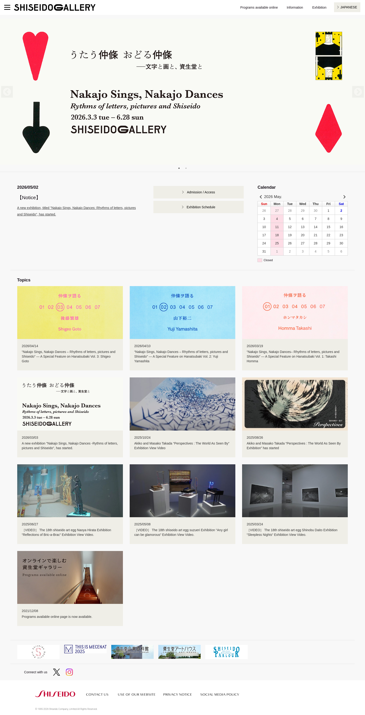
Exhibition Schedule (201, 207)
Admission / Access (201, 192)
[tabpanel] (182, 92)
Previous (7, 92)
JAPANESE (348, 7)
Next (358, 92)
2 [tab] (186, 168)
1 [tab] (179, 168)
